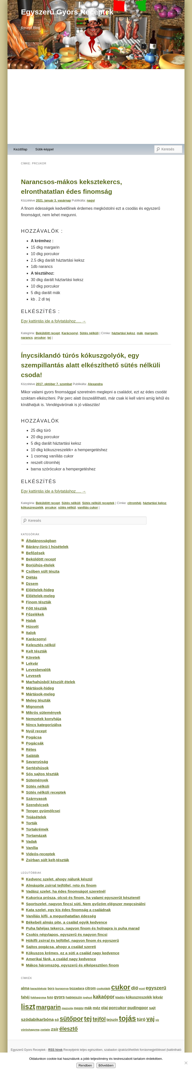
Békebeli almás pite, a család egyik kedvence (66, 922)
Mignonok (35, 706)
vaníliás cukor (88, 507)
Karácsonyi (70, 333)
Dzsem (32, 583)
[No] (185, 1062)
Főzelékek (35, 614)
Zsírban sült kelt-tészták (47, 860)
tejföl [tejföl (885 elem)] (99, 1019)
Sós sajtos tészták (42, 774)
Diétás (31, 577)
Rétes (31, 749)
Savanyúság (37, 761)
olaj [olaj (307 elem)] (104, 1008)
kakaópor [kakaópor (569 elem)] (103, 996)
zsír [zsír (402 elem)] (54, 1029)
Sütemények (37, 780)
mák (140, 333)
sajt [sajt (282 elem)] (152, 1008)
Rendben (85, 1065)
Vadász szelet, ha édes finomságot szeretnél (66, 891)
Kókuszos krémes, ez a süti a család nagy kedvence (73, 953)
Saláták (32, 755)
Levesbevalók (38, 669)
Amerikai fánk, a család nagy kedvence (61, 959)
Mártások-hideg (40, 688)
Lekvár (32, 663)
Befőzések (35, 553)
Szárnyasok (36, 798)
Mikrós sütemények (43, 712)
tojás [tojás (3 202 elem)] (127, 1018)
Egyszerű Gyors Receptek (67, 12)
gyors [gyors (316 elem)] (59, 997)
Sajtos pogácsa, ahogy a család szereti (61, 947)
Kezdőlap (20, 149)
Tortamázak (36, 835)
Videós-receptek (40, 854)
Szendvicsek (37, 805)
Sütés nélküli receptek (98, 503)
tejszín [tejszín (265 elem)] (112, 1020)
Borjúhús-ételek (40, 565)
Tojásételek (36, 817)
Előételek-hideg (40, 590)
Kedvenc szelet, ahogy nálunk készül (59, 879)
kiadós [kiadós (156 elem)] (120, 997)
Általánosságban (41, 540)
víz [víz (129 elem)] (157, 1019)
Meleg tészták (38, 700)
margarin (151, 333)
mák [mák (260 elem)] (88, 1008)
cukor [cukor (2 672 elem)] (120, 987)
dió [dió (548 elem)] (134, 987)
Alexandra (95, 384)
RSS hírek (55, 1050)
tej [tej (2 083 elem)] (88, 1018)
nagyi (91, 200)
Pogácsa (34, 737)
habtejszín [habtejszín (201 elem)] (74, 997)
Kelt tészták (36, 651)
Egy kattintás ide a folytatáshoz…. (53, 321)
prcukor (40, 337)
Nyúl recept (36, 731)
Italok (31, 633)
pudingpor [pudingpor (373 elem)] (137, 1007)
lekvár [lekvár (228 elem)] (158, 997)
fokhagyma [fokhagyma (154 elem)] (38, 997)
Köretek (33, 657)
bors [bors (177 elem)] (51, 988)
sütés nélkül (67, 507)
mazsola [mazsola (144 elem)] (67, 1008)
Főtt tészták (36, 608)
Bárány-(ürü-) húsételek (47, 546)
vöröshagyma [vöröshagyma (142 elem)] (30, 1029)
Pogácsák (35, 743)
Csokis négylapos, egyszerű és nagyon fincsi (67, 934)
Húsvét (32, 626)
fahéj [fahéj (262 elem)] (25, 997)
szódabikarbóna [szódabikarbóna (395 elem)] (37, 1019)
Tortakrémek (37, 829)
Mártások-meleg (40, 694)
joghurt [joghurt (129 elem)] (87, 997)
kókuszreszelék (32, 507)
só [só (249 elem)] (56, 1020)
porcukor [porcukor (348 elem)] (117, 1007)
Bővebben (106, 1065)
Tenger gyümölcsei (43, 811)
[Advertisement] (96, 106)
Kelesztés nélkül (41, 645)
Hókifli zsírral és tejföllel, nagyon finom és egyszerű (72, 940)
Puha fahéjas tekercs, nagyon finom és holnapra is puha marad (83, 928)
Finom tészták (38, 602)
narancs (27, 337)
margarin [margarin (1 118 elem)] (48, 1007)
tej (49, 337)
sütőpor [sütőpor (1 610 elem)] (71, 1018)
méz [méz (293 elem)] (96, 1008)
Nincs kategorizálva (43, 725)
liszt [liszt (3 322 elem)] (28, 1006)
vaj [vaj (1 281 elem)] (150, 1018)
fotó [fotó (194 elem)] (50, 997)
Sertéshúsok (37, 768)
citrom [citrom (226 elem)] (90, 988)
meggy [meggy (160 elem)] (79, 1008)
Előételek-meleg (40, 596)
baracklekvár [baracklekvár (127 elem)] (38, 988)
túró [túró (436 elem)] (141, 1019)
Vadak (31, 841)
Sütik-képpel (44, 149)
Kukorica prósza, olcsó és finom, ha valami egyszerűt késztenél (83, 897)
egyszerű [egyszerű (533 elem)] (156, 987)
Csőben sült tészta (43, 571)
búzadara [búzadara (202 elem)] (77, 988)
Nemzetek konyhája (43, 719)
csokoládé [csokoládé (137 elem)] (103, 988)
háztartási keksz (123, 333)
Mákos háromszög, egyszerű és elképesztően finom (72, 965)
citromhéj (134, 503)
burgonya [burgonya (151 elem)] (61, 988)
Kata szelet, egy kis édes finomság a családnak (68, 910)
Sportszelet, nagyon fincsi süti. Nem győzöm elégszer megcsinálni (86, 904)
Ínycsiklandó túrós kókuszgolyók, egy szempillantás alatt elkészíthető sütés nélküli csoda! (90, 365)
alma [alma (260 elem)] (25, 988)
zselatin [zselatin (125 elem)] (45, 1029)
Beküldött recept (48, 333)
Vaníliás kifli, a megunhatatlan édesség (61, 916)
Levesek (33, 675)
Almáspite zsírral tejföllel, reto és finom (61, 885)
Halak (31, 620)
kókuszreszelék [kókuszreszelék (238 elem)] (139, 997)
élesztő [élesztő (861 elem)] (68, 1029)
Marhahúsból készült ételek (50, 682)
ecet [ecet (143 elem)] (142, 988)
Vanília (32, 848)
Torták (31, 823)
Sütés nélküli (89, 333)
